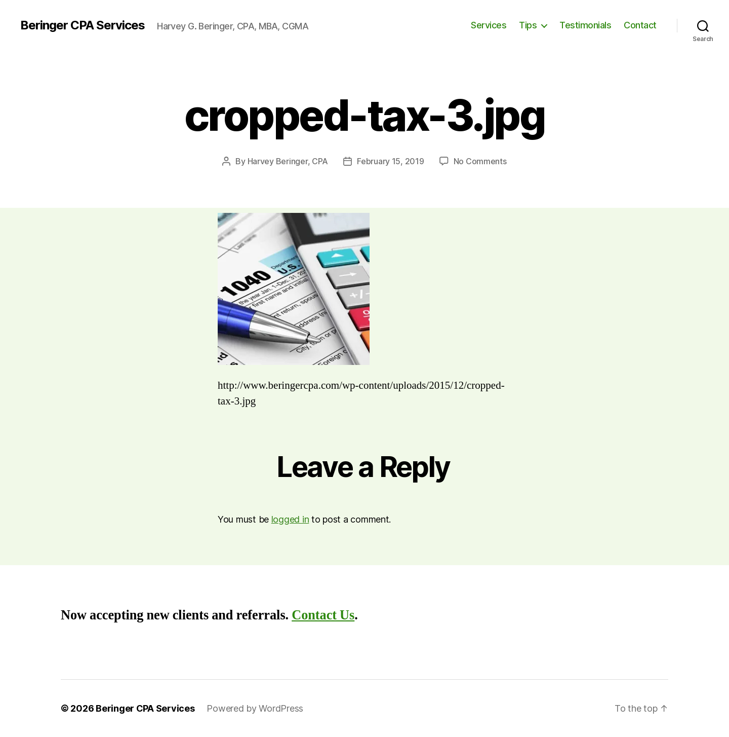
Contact (640, 25)
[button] (294, 289)
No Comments (480, 161)
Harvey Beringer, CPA (288, 161)
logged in (290, 519)
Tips (528, 25)
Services (488, 25)
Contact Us (323, 615)
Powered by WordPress (255, 708)
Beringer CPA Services (82, 25)
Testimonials (585, 25)
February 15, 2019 (390, 161)
